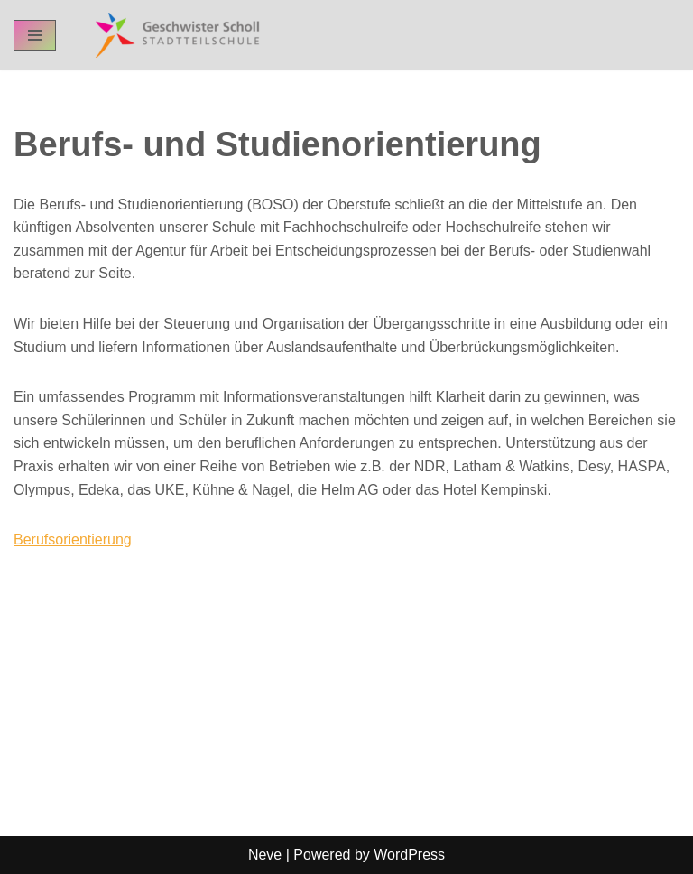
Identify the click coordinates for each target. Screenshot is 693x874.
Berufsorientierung (73, 539)
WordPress (409, 854)
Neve (265, 854)
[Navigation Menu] (35, 35)
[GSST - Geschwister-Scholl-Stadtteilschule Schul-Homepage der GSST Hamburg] (173, 35)
